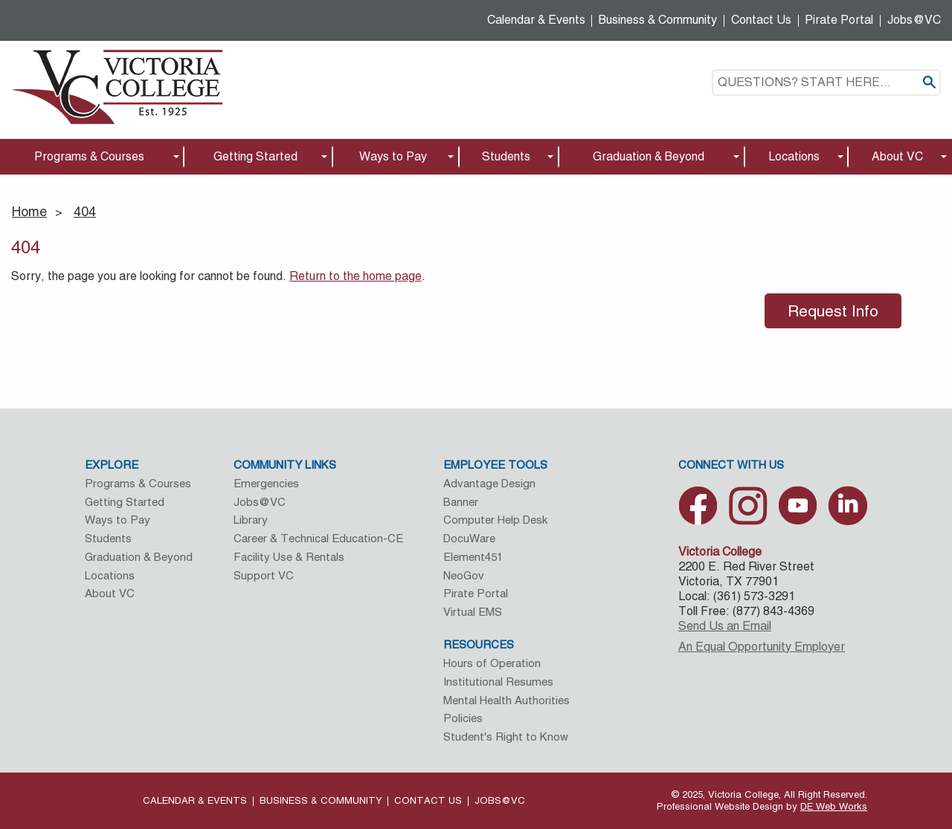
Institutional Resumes (498, 681)
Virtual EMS (472, 611)
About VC (897, 156)
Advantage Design (489, 483)
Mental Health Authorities (506, 700)
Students (506, 156)
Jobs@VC (914, 20)
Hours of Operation (492, 663)
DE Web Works (833, 806)
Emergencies (266, 483)
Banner (460, 501)
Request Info (833, 311)
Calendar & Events (536, 20)
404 (85, 211)
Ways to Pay (393, 156)
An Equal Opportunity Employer (761, 647)
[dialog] (907, 784)
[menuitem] (92, 157)
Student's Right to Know (505, 736)
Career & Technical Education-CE (318, 538)
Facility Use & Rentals (289, 556)
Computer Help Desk (495, 519)
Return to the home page (355, 276)
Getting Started (255, 156)
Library (251, 519)
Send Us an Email (724, 626)
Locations (794, 156)
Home (29, 211)
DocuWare (469, 538)
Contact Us (761, 20)
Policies (463, 718)
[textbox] (826, 82)
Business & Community (658, 20)
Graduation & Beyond (648, 156)
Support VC (264, 575)
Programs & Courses (89, 156)
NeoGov (463, 575)
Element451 (473, 556)
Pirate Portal (839, 20)
